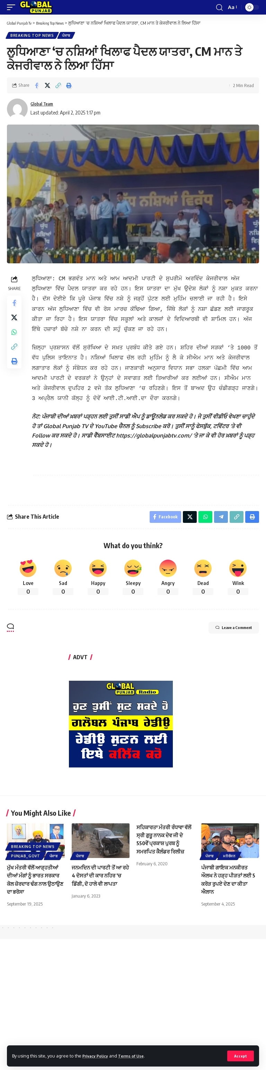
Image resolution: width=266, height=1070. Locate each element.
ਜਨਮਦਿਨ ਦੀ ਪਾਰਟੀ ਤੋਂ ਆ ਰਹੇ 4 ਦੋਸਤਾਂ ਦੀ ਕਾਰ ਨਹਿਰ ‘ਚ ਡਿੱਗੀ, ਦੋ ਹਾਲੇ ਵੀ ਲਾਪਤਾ (99, 870)
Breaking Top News (33, 36)
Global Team (44, 105)
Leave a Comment (224, 624)
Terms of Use (137, 1055)
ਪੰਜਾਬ (68, 36)
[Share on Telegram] (219, 511)
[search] (219, 7)
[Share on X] (47, 86)
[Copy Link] (58, 86)
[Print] (69, 86)
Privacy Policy (97, 1055)
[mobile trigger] (13, 7)
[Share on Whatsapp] (15, 338)
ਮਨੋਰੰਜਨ (229, 851)
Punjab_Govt (25, 851)
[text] (146, 428)
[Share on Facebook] (37, 86)
